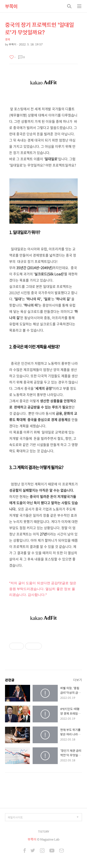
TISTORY (43, 831)
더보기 (77, 679)
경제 (7, 39)
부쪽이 (11, 6)
